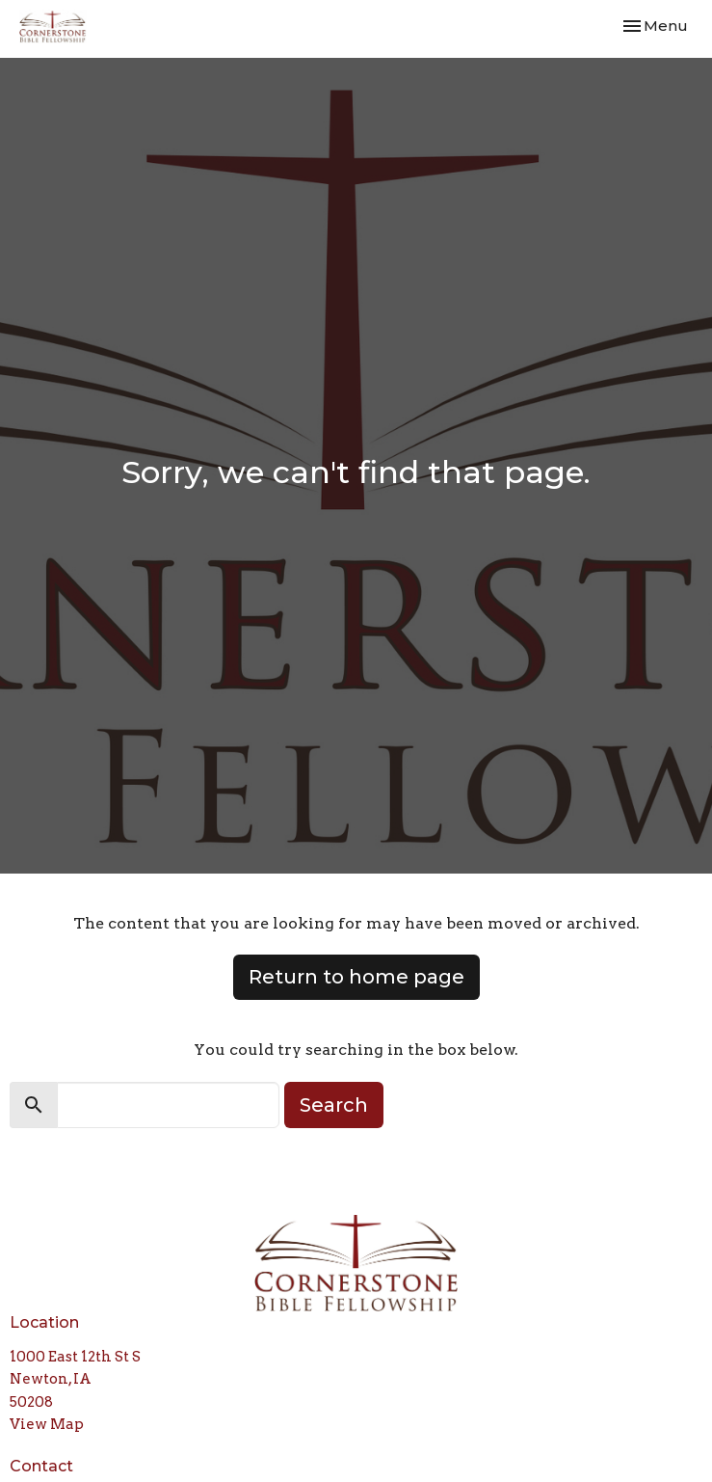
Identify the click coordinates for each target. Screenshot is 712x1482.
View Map (47, 1424)
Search (334, 1105)
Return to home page (356, 976)
